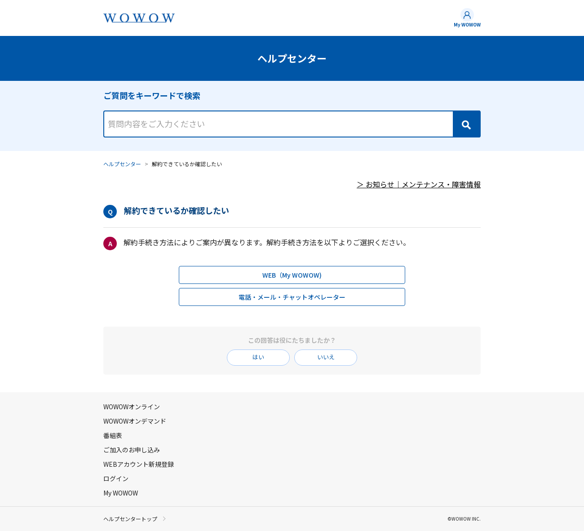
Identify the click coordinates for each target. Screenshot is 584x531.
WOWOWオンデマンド (134, 420)
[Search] (466, 124)
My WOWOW (467, 24)
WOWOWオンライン (131, 406)
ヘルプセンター (122, 164)
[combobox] (292, 116)
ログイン (115, 478)
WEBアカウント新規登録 (138, 464)
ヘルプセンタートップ (130, 519)
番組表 (112, 435)
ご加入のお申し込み (131, 449)
